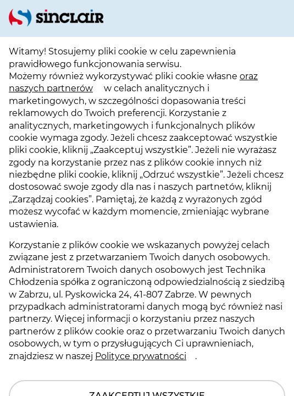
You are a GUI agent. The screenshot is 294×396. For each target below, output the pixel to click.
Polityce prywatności (140, 356)
